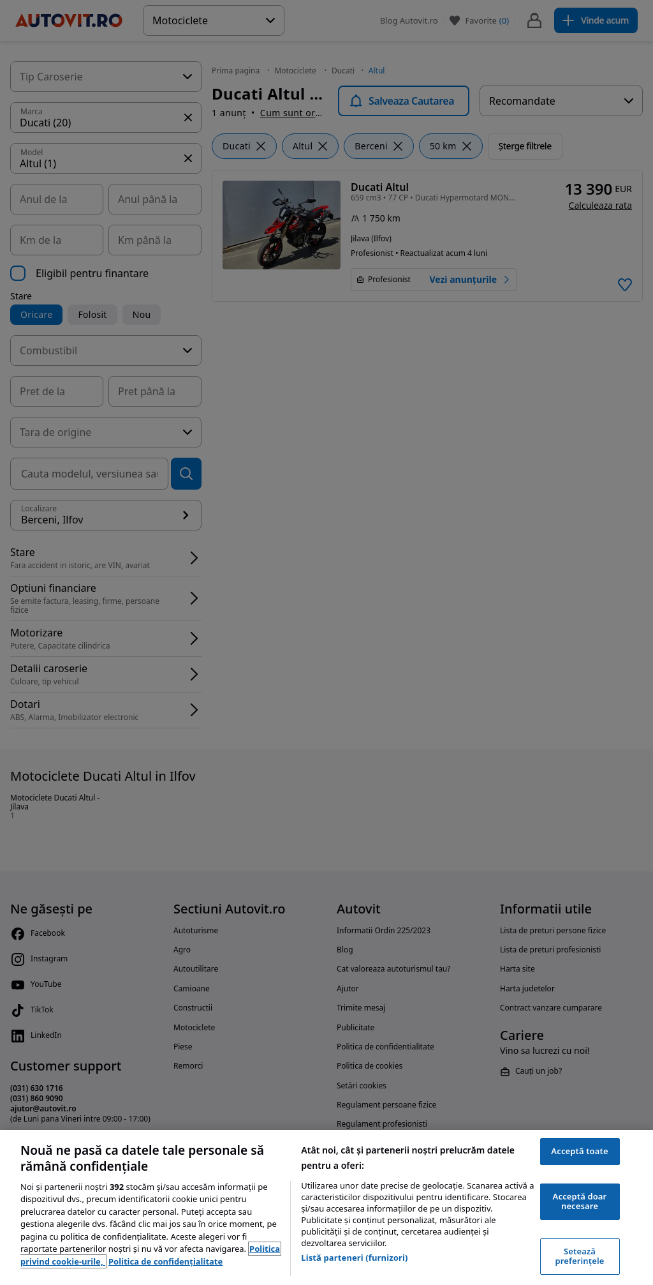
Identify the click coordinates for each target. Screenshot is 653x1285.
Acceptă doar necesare (580, 1201)
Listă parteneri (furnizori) (354, 1257)
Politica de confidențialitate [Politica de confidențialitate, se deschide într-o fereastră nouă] (165, 1261)
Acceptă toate (579, 1151)
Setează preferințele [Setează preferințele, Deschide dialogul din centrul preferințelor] (580, 1256)
